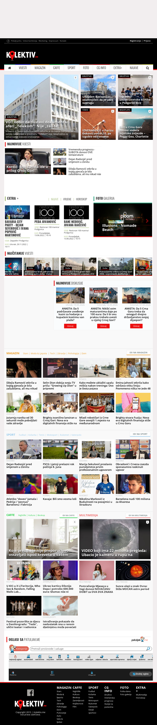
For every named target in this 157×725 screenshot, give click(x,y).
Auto (59, 715)
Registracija (135, 40)
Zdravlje (61, 353)
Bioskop (41, 515)
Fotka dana (125, 691)
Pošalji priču (16, 41)
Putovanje (61, 712)
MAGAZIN (40, 68)
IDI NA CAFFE (69, 515)
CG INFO (101, 68)
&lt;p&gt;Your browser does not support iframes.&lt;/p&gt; (81, 662)
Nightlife (22, 515)
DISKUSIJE (69, 283)
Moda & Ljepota (39, 353)
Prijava (147, 40)
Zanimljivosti (78, 700)
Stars (25, 353)
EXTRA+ (118, 68)
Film (75, 706)
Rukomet (64, 434)
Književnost (78, 703)
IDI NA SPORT (140, 433)
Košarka (32, 434)
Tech (52, 353)
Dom (84, 353)
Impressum (53, 41)
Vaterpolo (76, 434)
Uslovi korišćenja (30, 41)
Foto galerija (125, 694)
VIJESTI (23, 68)
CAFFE (56, 68)
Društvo (108, 694)
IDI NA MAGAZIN (138, 352)
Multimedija (141, 694)
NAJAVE (134, 68)
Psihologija (73, 353)
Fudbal (22, 434)
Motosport (52, 434)
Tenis (41, 434)
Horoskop (140, 697)
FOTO (86, 68)
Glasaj (70, 326)
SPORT (71, 68)
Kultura (31, 515)
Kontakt (63, 41)
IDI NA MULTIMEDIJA (138, 515)
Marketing (43, 41)
